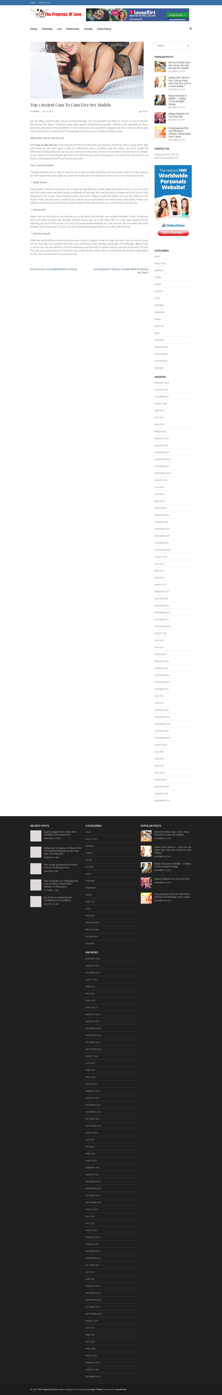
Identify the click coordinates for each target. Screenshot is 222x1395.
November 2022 (162, 612)
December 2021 (162, 675)
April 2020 (160, 773)
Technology (161, 361)
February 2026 (162, 383)
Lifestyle (88, 29)
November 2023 (162, 536)
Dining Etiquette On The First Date (178, 115)
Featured (159, 305)
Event (158, 298)
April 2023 (160, 578)
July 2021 (159, 696)
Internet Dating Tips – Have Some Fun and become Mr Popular (180, 65)
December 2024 (162, 452)
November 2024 (162, 459)
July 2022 (159, 640)
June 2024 (159, 494)
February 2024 (162, 515)
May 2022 (159, 647)
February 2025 (162, 438)
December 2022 (162, 605)
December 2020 (162, 717)
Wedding (159, 368)
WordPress (121, 1389)
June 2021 (159, 703)
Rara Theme (97, 1389)
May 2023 (159, 571)
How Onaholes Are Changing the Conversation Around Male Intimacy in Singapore (61, 883)
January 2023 (161, 598)
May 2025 (159, 417)
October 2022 (162, 619)
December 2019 (162, 800)
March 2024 (160, 508)
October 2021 (162, 689)
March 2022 (160, 654)
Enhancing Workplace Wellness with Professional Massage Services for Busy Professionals (62, 850)
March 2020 (160, 780)
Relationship (73, 29)
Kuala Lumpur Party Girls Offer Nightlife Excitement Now (60, 833)
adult (158, 256)
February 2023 (162, 591)
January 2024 (161, 522)
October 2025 (162, 397)
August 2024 (161, 480)
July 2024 (159, 487)
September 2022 (163, 626)
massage (159, 340)
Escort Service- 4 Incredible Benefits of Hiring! (53, 269)
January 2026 (161, 390)
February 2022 (162, 661)
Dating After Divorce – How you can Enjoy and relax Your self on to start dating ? (180, 82)
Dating (33, 29)
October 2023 (162, 543)
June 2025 (159, 410)
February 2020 (162, 786)
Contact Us (44, 3)
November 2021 (162, 682)
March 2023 (160, 585)
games (158, 319)
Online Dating (104, 29)
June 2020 (159, 759)
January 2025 (161, 445)
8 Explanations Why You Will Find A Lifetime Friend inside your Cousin (179, 132)
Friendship (47, 29)
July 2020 (159, 752)
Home (32, 3)
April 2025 (160, 424)
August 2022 (161, 633)
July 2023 (159, 564)
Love (59, 29)
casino (158, 277)
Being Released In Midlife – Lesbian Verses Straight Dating (177, 100)
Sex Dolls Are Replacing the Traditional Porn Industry (58, 899)
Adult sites (160, 263)
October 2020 (162, 731)
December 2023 (162, 529)
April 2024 (160, 501)
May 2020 (159, 766)
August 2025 (161, 403)
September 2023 (163, 550)
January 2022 (161, 668)
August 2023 (161, 557)
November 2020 (162, 724)
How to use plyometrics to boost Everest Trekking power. (60, 866)
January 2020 (161, 793)
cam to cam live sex (46, 145)
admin (36, 111)
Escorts (159, 291)
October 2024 (162, 466)
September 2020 (163, 738)
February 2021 (162, 710)
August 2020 (161, 745)
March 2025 (160, 431)
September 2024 (163, 473)
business (159, 270)
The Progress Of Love (48, 1389)
